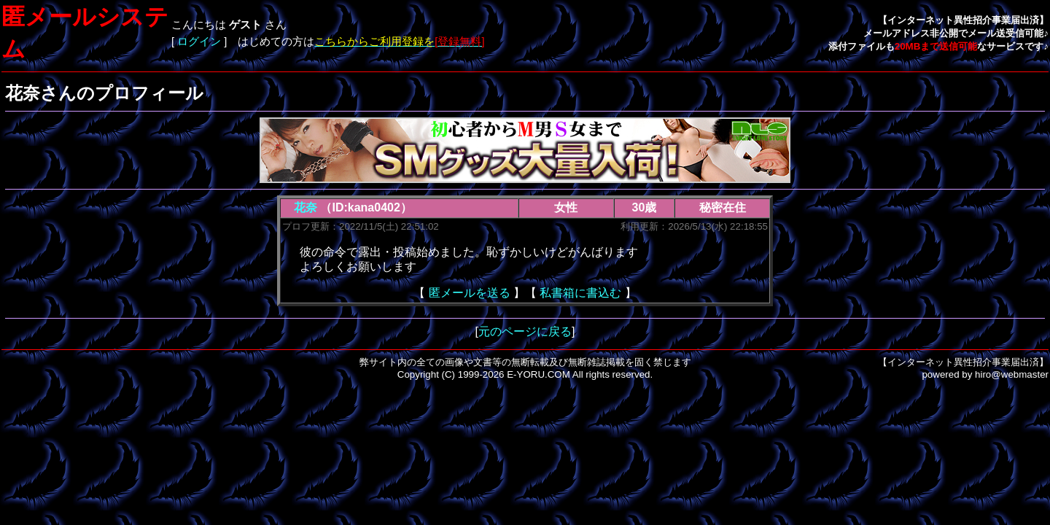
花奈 (305, 207)
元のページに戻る (525, 331)
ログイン (199, 41)
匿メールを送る (469, 293)
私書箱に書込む (580, 293)
